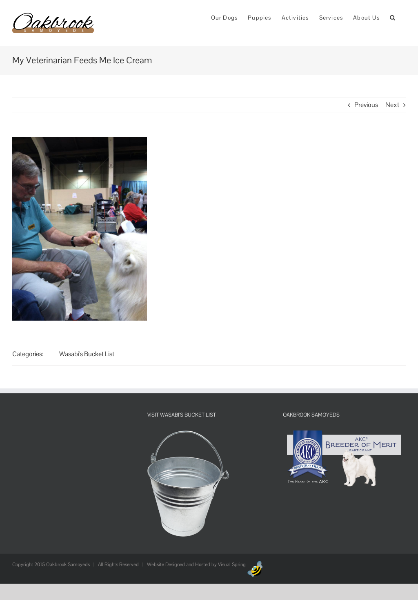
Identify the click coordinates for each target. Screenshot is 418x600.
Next (392, 104)
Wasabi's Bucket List (86, 354)
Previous (366, 104)
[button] (393, 17)
